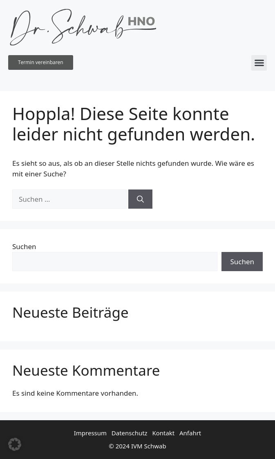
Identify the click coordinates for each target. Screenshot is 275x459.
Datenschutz (130, 433)
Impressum (90, 433)
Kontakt (163, 433)
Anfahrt (190, 433)
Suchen (24, 246)
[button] (259, 63)
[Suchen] (140, 199)
